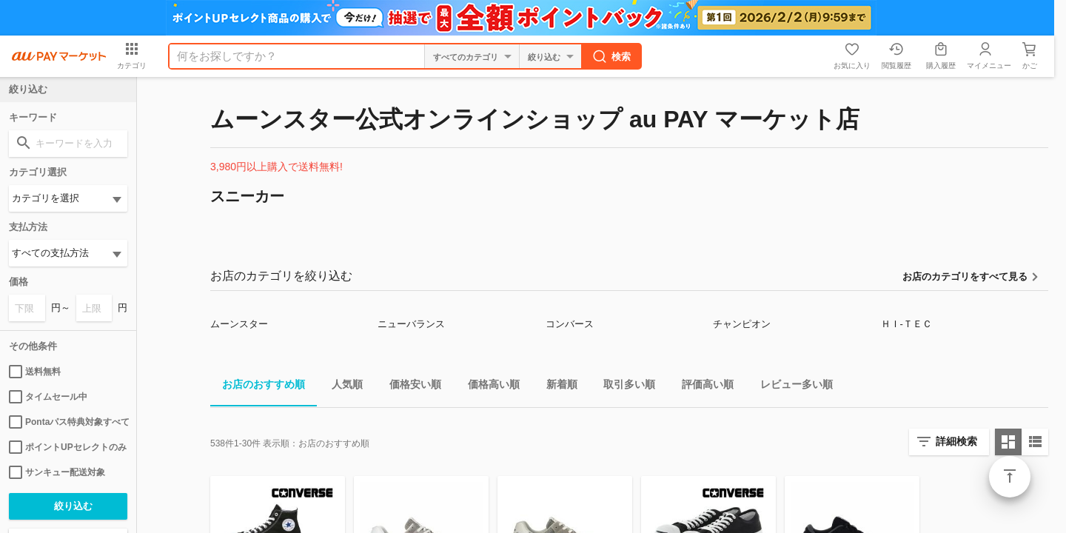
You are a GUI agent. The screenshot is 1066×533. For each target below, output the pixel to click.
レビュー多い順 (790, 386)
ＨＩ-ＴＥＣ (906, 323)
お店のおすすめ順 (257, 386)
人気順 (341, 386)
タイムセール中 (48, 396)
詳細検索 (956, 441)
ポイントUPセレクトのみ (68, 447)
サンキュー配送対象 (57, 472)
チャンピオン (742, 323)
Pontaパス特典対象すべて (68, 422)
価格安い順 (409, 386)
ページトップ (1009, 476)
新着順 (555, 386)
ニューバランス (411, 323)
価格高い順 (488, 386)
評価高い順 (702, 386)
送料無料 (35, 371)
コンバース (570, 323)
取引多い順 (623, 386)
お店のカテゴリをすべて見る (965, 276)
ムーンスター (239, 323)
